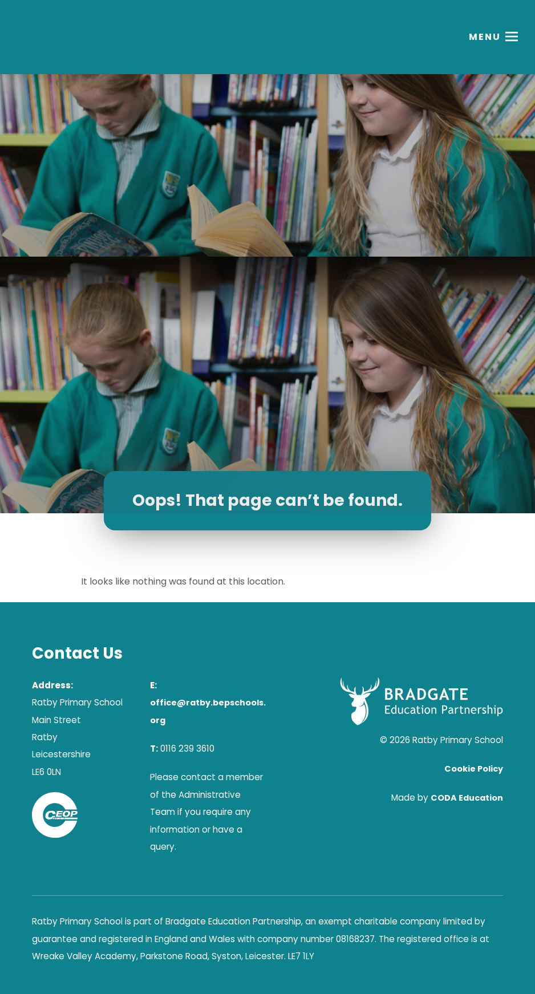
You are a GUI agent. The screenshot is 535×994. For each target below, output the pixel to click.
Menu (485, 36)
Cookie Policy (473, 768)
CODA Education (467, 798)
